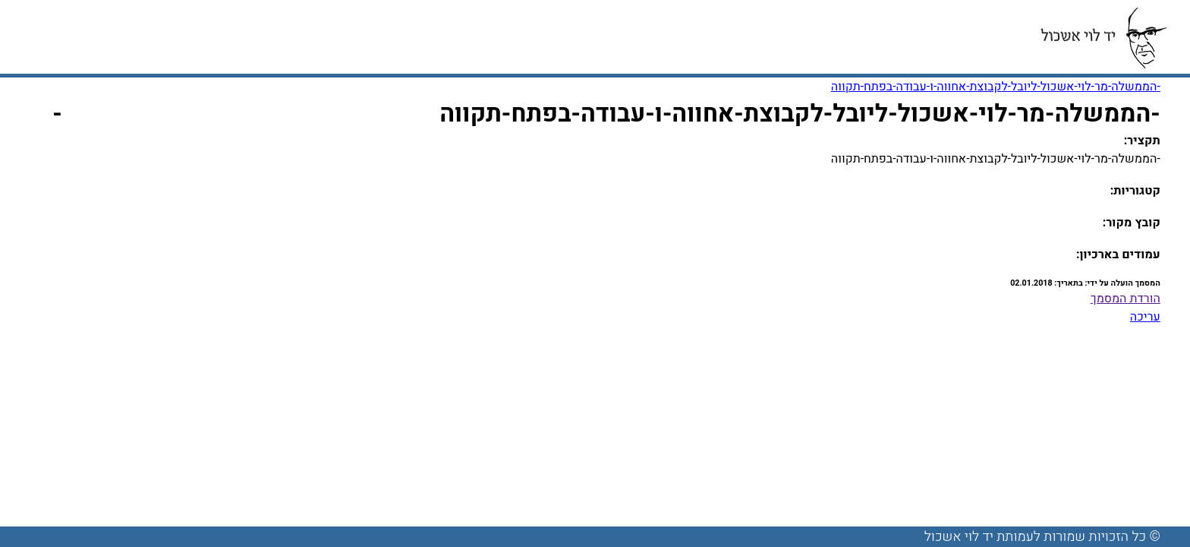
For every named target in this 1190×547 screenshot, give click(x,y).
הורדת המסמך (1125, 298)
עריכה (1145, 317)
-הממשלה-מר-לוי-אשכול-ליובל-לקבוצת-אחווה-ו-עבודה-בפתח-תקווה (995, 86)
